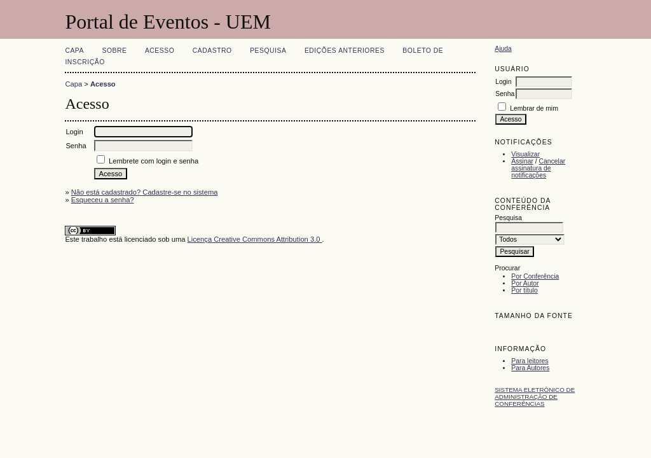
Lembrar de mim (534, 108)
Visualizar (525, 154)
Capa (74, 50)
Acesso (159, 50)
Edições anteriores (345, 50)
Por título (524, 290)
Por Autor (524, 283)
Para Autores (530, 367)
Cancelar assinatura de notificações (538, 168)
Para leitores (529, 360)
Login (503, 81)
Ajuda (503, 48)
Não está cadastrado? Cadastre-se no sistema (144, 192)
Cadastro (212, 50)
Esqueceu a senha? (102, 200)
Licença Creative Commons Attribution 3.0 (255, 239)
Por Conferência (535, 276)
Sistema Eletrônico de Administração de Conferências (535, 396)
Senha (504, 93)
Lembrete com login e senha (153, 161)
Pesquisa (268, 50)
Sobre (114, 50)
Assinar (522, 161)
